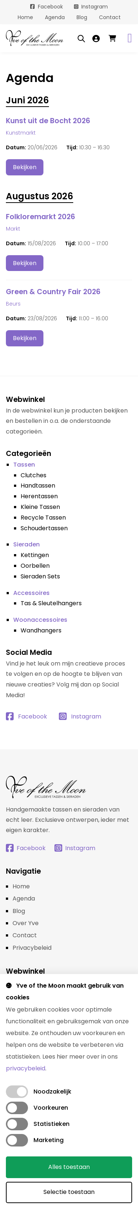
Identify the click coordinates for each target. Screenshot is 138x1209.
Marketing (48, 1140)
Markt (13, 228)
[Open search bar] (81, 38)
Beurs (13, 303)
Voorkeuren (50, 1107)
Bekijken (24, 167)
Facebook (50, 6)
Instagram (94, 6)
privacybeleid (25, 1068)
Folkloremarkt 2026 (40, 217)
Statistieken (51, 1124)
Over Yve (26, 923)
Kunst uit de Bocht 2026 (48, 121)
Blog (82, 17)
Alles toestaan (69, 1167)
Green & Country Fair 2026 (53, 292)
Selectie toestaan (69, 1192)
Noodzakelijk (52, 1091)
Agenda (55, 17)
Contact (110, 17)
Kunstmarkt (21, 132)
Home (25, 17)
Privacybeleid (32, 948)
